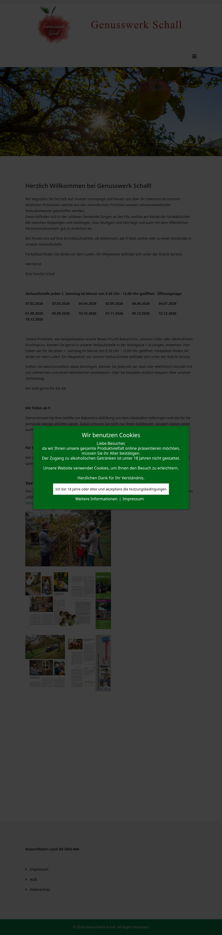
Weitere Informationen (96, 499)
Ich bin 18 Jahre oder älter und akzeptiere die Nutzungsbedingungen (111, 489)
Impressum (133, 499)
